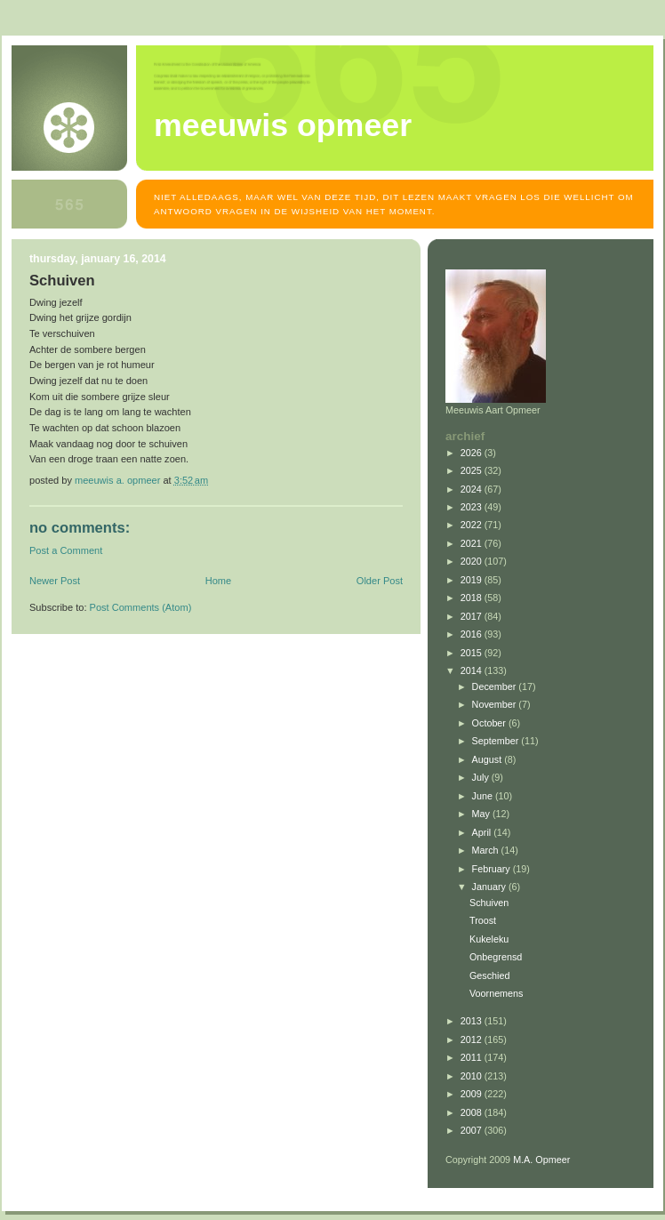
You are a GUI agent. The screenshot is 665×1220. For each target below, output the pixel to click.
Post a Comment (65, 550)
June (483, 796)
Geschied (489, 975)
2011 (473, 1057)
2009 (473, 1093)
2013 (473, 1020)
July (482, 777)
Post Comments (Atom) (141, 607)
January (490, 886)
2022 (473, 524)
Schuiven (489, 902)
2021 (473, 543)
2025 (473, 470)
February (492, 868)
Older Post (380, 580)
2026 (473, 452)
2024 (473, 489)
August (488, 759)
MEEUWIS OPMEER (283, 125)
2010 (473, 1076)
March (486, 850)
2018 (473, 597)
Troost (482, 920)
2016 (473, 634)
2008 (473, 1112)
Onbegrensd (495, 956)
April (483, 832)
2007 (473, 1130)
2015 (473, 652)
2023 (473, 507)
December (495, 686)
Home (218, 580)
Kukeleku (489, 939)
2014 (473, 670)
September (497, 740)
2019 (473, 579)
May (482, 813)
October (490, 723)
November (495, 704)
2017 (473, 616)
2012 (473, 1039)
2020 (473, 561)
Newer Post (54, 580)
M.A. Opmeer (541, 1159)
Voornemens (496, 993)
